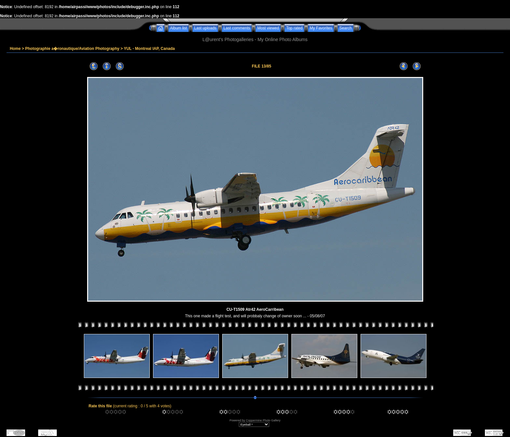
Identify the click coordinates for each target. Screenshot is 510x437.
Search (345, 28)
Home (15, 48)
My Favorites (321, 28)
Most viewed (268, 28)
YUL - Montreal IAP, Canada (149, 48)
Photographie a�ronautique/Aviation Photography (72, 48)
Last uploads (205, 28)
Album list (178, 28)
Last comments (237, 28)
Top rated (294, 28)
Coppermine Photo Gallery (263, 420)
